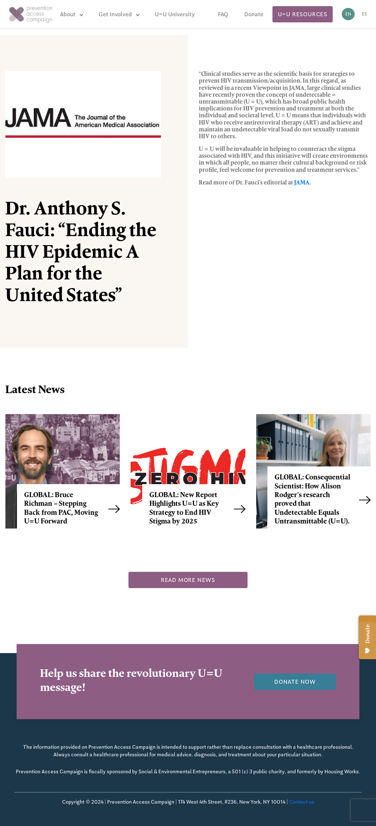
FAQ (223, 14)
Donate (253, 14)
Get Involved (115, 14)
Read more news (188, 580)
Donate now (295, 681)
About (67, 14)
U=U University (175, 14)
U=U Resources (302, 14)
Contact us (301, 802)
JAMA (302, 183)
